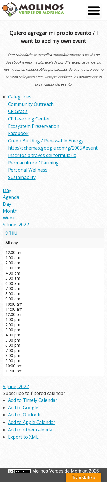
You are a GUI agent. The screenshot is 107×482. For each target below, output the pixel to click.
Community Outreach (31, 104)
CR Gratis (18, 111)
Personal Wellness (27, 170)
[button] (34, 393)
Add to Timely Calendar (32, 400)
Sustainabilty (22, 177)
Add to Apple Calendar (31, 422)
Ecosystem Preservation (33, 126)
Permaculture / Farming (33, 163)
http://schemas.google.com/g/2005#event (53, 148)
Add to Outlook (24, 415)
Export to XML (23, 437)
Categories (19, 97)
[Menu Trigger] (94, 11)
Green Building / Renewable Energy (46, 141)
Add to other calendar (31, 430)
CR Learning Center (29, 119)
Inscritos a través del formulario (42, 155)
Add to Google (23, 407)
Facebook (18, 133)
